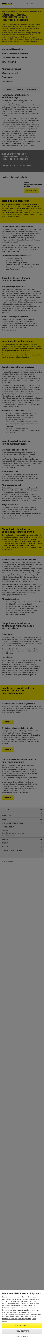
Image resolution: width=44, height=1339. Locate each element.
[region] (22, 1314)
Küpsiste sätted (22, 1336)
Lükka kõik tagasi (22, 1331)
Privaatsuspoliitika (24, 1319)
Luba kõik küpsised (22, 1326)
